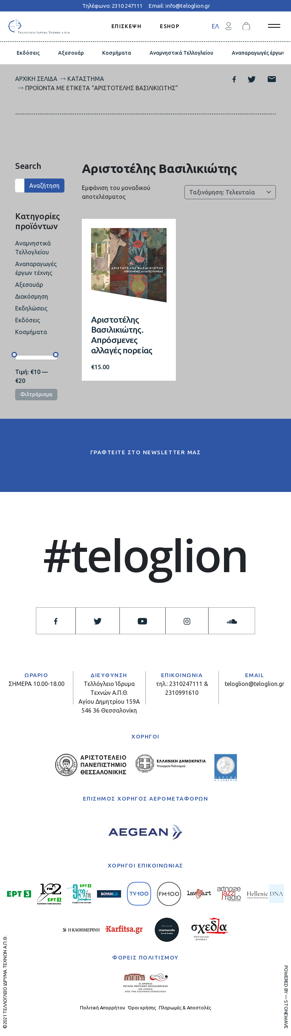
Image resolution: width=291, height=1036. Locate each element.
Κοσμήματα (116, 53)
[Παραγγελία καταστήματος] (230, 192)
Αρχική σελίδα (36, 78)
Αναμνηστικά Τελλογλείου (181, 53)
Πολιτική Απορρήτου (102, 1007)
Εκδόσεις (28, 53)
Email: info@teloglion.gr (179, 6)
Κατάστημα (85, 78)
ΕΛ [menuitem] (215, 26)
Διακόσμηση (31, 296)
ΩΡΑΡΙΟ (36, 675)
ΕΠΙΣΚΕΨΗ (126, 26)
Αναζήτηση (44, 185)
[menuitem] (215, 26)
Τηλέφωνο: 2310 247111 (112, 6)
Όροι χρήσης (142, 1007)
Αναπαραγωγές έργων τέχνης (36, 268)
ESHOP (170, 26)
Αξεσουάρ (71, 53)
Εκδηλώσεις (31, 308)
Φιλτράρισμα (36, 394)
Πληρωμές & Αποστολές (185, 1007)
